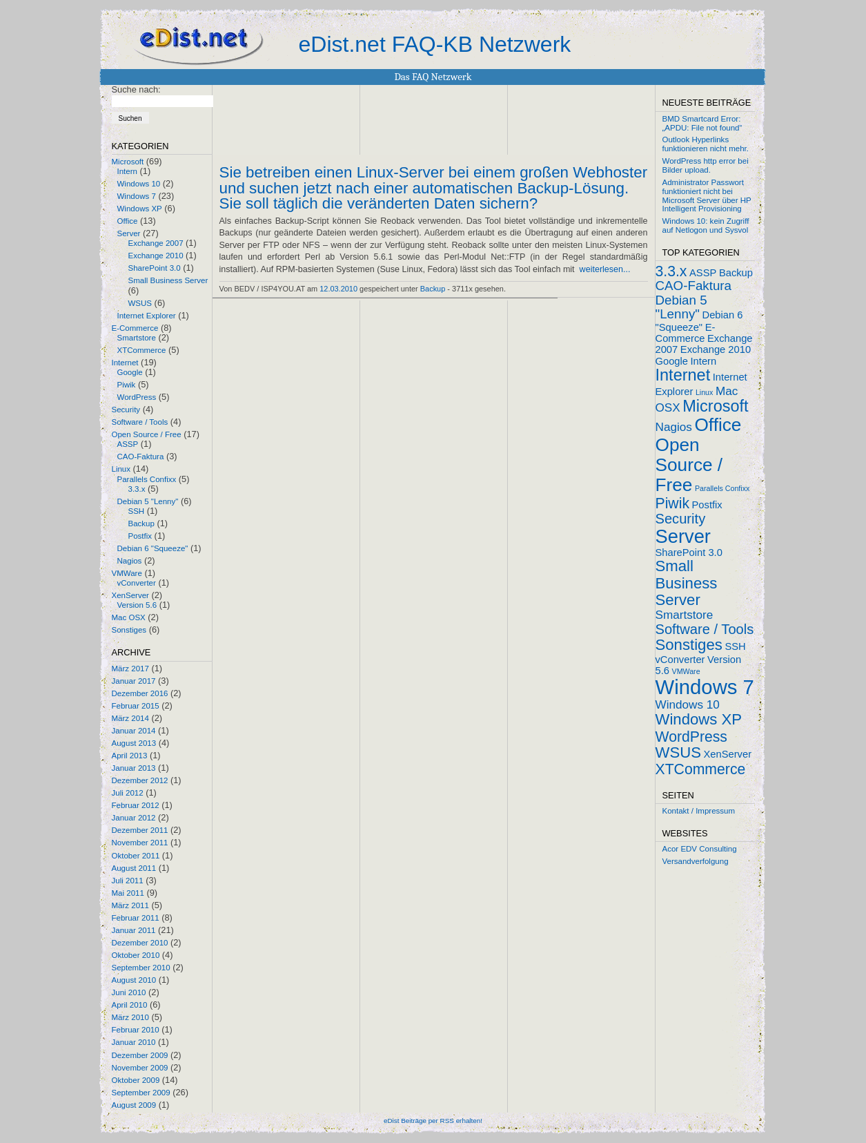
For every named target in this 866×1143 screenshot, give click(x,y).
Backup (141, 523)
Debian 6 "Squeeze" (152, 548)
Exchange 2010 (156, 255)
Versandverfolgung (695, 861)
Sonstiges (129, 630)
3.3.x (137, 489)
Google (130, 372)
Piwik (126, 385)
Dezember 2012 (140, 780)
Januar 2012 (134, 818)
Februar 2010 (135, 1030)
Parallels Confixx (147, 479)
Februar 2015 (135, 706)
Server (129, 233)
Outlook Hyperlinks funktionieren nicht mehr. (705, 144)
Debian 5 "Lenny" (148, 501)
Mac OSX (129, 617)
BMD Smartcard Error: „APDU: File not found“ (702, 123)
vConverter (136, 583)
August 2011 (134, 868)
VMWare (127, 573)
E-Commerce (135, 328)
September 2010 (141, 967)
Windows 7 (136, 196)
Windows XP (139, 208)
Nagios (129, 561)
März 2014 (130, 718)
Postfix (140, 536)
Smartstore (136, 338)
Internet (125, 362)
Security (126, 409)
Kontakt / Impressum (699, 811)
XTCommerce (141, 350)
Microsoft (128, 161)
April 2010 (130, 1005)
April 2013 (130, 755)
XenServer (130, 595)
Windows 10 (139, 184)
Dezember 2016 (140, 693)
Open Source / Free (146, 434)
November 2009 (140, 1068)
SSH (136, 511)
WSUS (140, 303)
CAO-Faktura (140, 456)
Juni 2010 (129, 992)
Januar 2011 (134, 930)
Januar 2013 (134, 768)
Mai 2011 (128, 893)
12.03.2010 (338, 289)
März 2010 (130, 1017)
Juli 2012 (128, 793)
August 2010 (134, 980)
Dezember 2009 (140, 1055)
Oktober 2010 (136, 955)
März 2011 (130, 905)
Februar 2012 (135, 805)
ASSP (128, 444)
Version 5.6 (137, 605)
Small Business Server (168, 280)
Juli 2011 (128, 880)
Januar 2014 (134, 731)
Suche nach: (136, 89)
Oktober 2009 (136, 1080)
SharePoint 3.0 (154, 268)
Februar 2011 (135, 918)
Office (127, 221)
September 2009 (141, 1092)
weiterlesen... (605, 269)
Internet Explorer (146, 315)
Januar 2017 (134, 681)
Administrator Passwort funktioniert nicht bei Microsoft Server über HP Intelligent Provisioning (706, 195)
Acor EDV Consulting (699, 849)
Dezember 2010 (140, 943)
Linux (121, 469)
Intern (127, 171)
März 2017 (130, 668)
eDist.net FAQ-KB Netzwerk (435, 44)
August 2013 (134, 743)
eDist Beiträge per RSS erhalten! (433, 1120)
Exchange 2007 (156, 243)
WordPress (137, 397)
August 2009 (134, 1105)
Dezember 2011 (140, 830)
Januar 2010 (134, 1042)
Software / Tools (140, 422)
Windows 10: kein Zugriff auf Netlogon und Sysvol (705, 225)
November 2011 (140, 842)
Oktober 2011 (136, 856)
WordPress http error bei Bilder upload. (705, 165)
